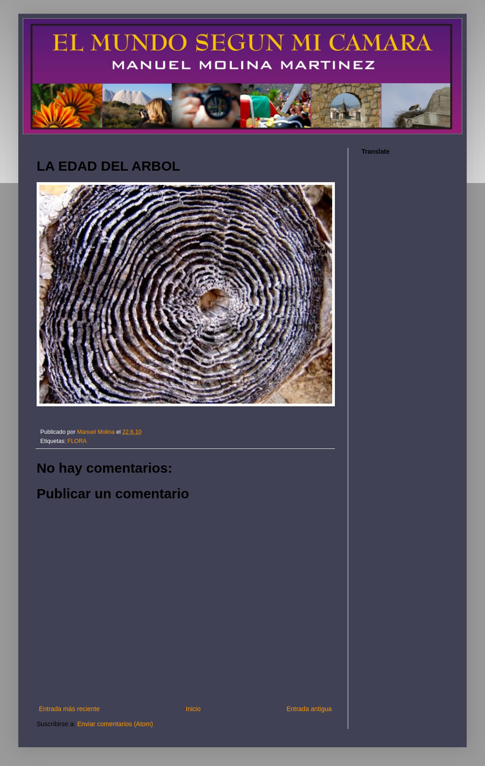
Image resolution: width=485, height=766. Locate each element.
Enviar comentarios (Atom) (115, 724)
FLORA (77, 441)
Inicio (193, 708)
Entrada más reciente (69, 708)
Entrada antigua (309, 708)
